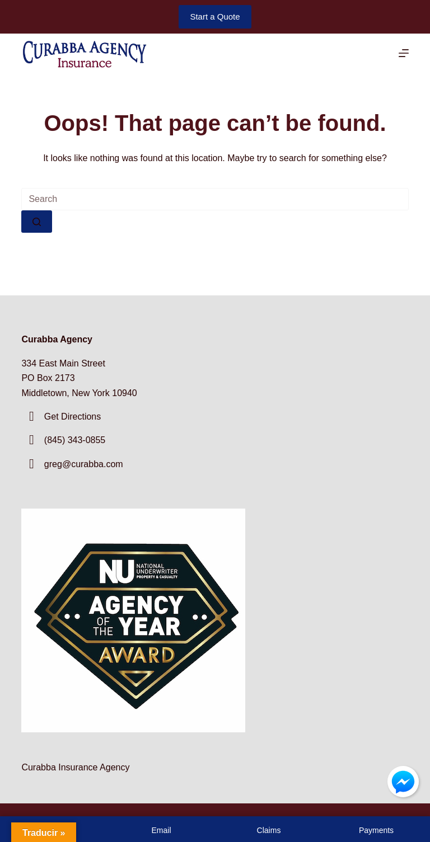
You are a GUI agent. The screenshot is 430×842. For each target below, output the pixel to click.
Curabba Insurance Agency (75, 767)
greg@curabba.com (83, 464)
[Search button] (36, 221)
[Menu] (404, 53)
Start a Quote (215, 16)
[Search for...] (214, 199)
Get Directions (72, 416)
